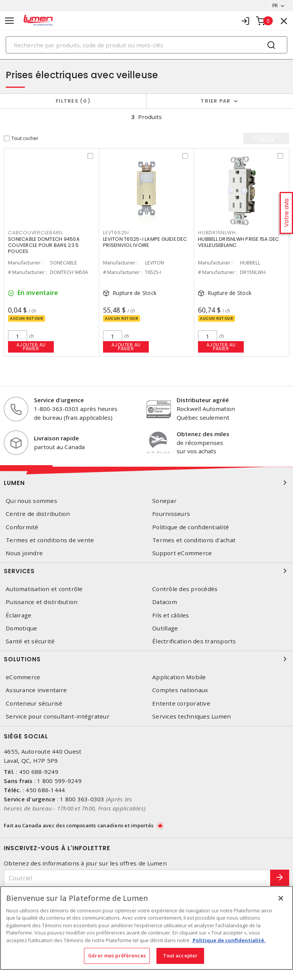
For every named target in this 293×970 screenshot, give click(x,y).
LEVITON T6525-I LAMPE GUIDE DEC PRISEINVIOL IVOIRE (145, 242)
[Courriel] (137, 878)
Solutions (146, 659)
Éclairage (18, 615)
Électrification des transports (194, 641)
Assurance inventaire (36, 690)
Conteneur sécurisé (34, 703)
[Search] (146, 44)
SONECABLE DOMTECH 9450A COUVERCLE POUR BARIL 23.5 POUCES (44, 245)
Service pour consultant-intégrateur (57, 716)
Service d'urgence (59, 400)
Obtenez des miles (203, 434)
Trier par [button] (215, 101)
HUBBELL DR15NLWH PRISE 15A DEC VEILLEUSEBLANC (238, 242)
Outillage (165, 628)
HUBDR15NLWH (216, 232)
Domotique (21, 628)
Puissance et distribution (41, 602)
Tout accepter (180, 955)
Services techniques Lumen (191, 716)
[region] (146, 928)
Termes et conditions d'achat (193, 540)
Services (146, 571)
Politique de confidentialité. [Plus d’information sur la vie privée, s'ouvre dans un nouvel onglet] (229, 940)
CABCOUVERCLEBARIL (35, 232)
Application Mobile (179, 677)
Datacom (164, 602)
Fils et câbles (170, 615)
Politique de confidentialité (190, 527)
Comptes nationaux (180, 690)
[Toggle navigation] (9, 20)
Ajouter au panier (31, 347)
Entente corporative (181, 703)
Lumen (146, 483)
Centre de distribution (38, 514)
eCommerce (23, 677)
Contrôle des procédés (184, 589)
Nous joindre (24, 553)
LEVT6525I (116, 232)
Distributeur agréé (203, 400)
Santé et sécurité (30, 641)
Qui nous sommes (31, 500)
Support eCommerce (182, 553)
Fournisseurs (171, 514)
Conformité (22, 527)
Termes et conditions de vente (50, 540)
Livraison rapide (56, 438)
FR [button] (275, 5)
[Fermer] (280, 898)
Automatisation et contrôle (44, 589)
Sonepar (164, 500)
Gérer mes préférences (117, 955)
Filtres (73, 101)
